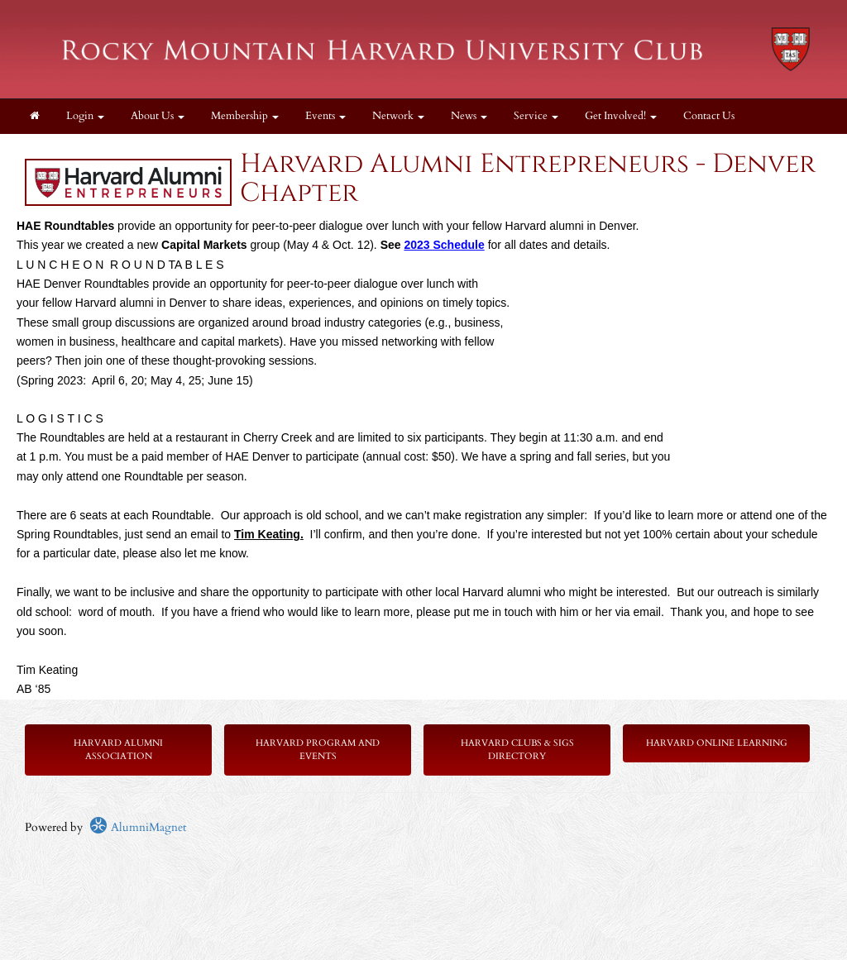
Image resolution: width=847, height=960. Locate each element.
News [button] (469, 116)
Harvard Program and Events (318, 749)
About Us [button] (157, 116)
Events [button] (325, 116)
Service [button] (536, 116)
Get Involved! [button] (621, 116)
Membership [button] (245, 116)
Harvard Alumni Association (118, 749)
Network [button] (398, 116)
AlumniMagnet (137, 827)
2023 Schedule (444, 244)
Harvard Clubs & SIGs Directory (517, 749)
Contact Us (709, 116)
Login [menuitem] (85, 116)
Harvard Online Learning (716, 743)
